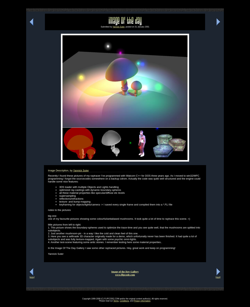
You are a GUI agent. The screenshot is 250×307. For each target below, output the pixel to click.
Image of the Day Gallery (125, 271)
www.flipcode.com (125, 274)
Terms (116, 301)
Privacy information (142, 301)
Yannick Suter (119, 27)
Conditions (124, 301)
